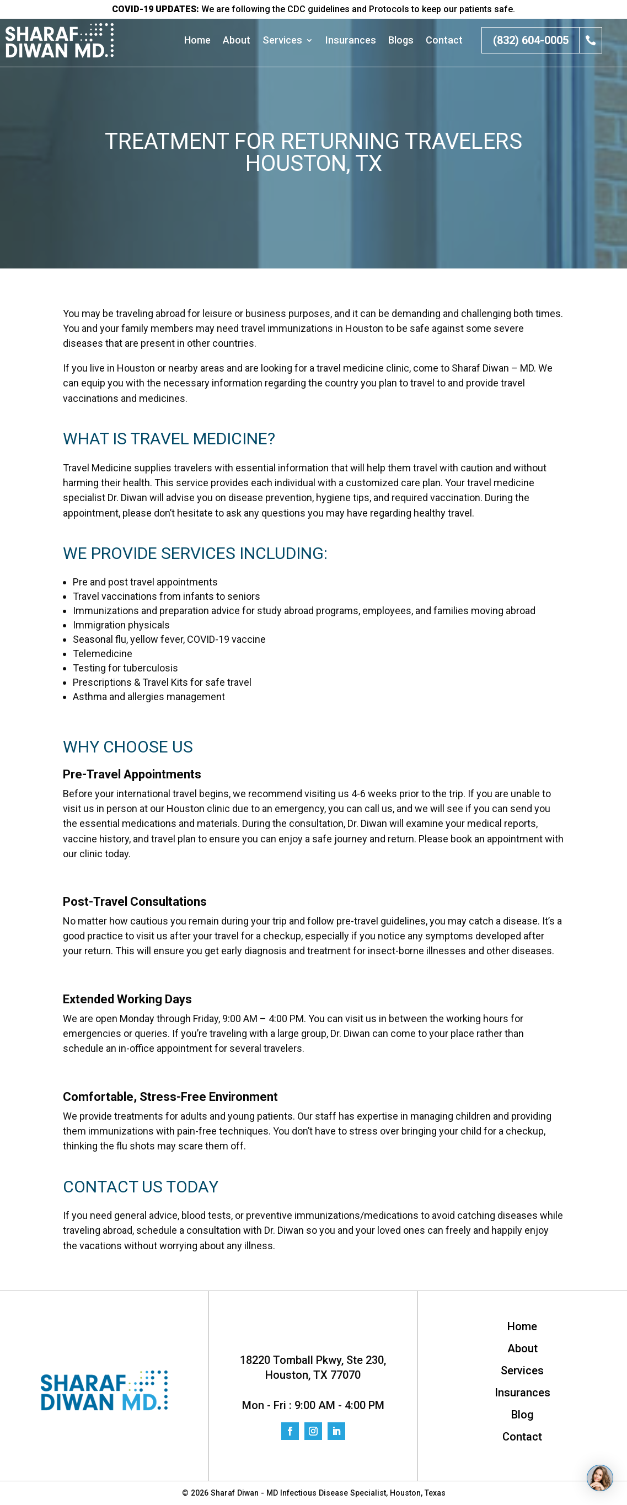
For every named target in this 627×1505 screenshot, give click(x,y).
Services (282, 41)
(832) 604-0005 (531, 40)
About (236, 41)
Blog (522, 1415)
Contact (444, 41)
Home (197, 41)
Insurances (350, 41)
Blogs (401, 41)
